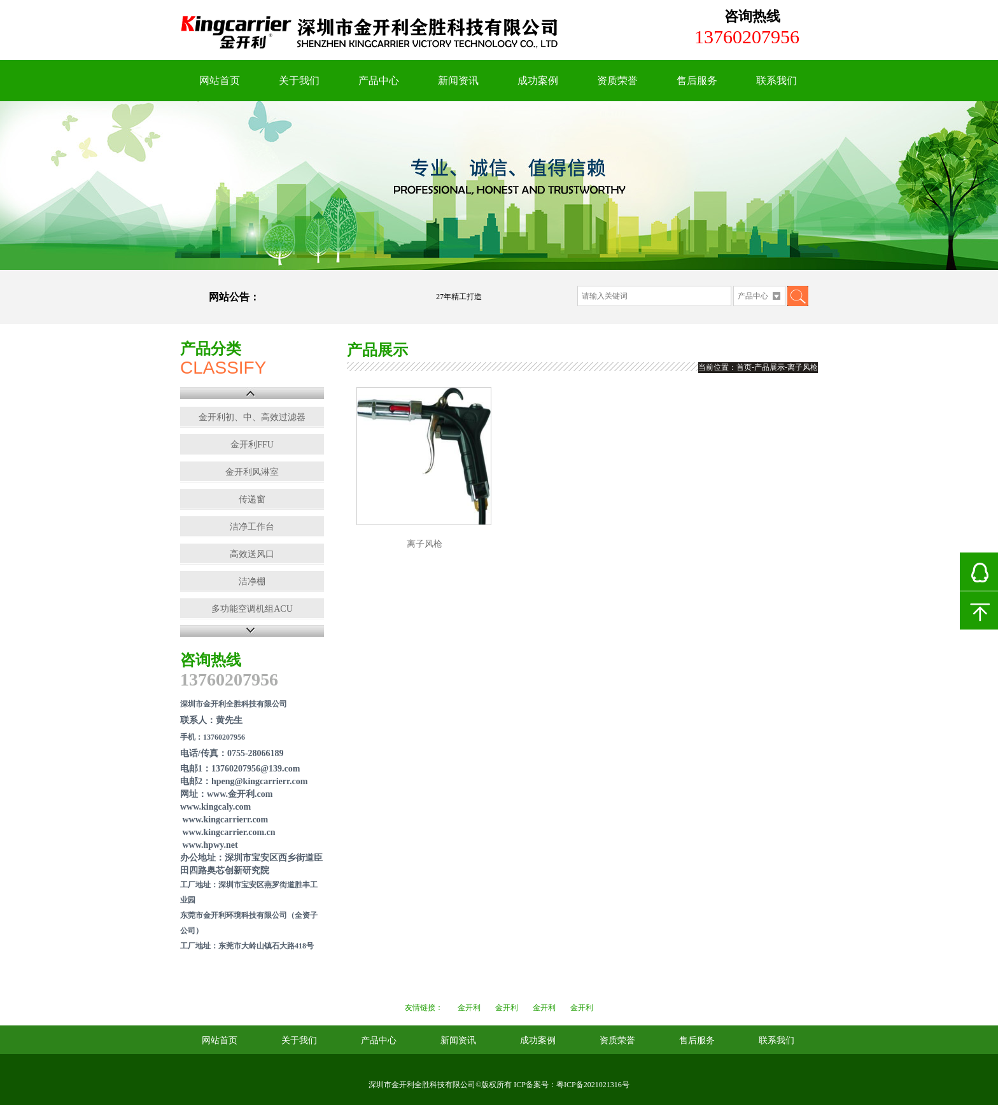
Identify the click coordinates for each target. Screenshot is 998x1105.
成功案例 (537, 80)
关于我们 (299, 80)
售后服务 (697, 80)
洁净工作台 (252, 526)
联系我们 (776, 80)
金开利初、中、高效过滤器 (252, 417)
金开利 (469, 1007)
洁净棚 (252, 581)
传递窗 (252, 499)
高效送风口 (252, 554)
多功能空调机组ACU (252, 609)
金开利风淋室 (252, 472)
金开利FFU (252, 444)
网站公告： (234, 297)
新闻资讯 (458, 80)
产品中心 (378, 80)
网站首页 (219, 80)
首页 (744, 367)
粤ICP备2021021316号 (592, 1084)
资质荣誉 (617, 80)
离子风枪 (424, 544)
